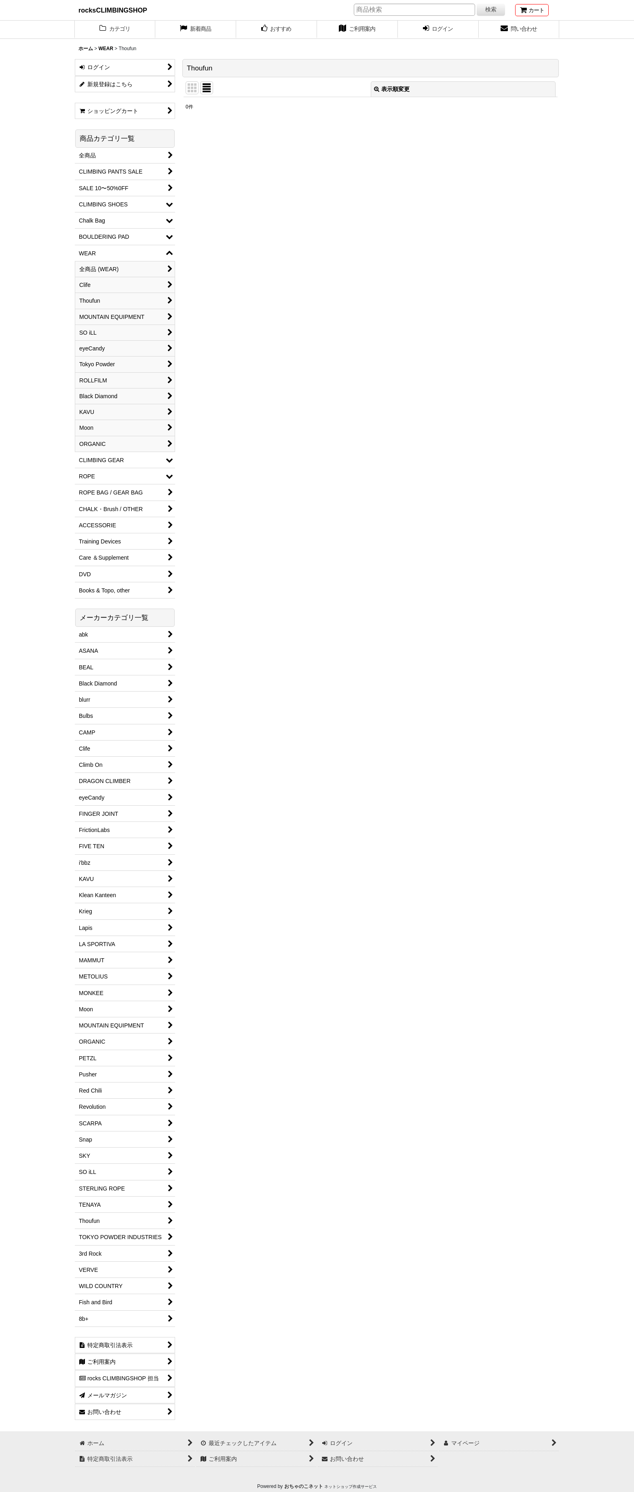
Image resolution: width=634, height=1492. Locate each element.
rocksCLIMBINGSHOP (112, 10)
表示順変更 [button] (392, 89)
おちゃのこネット (303, 1486)
